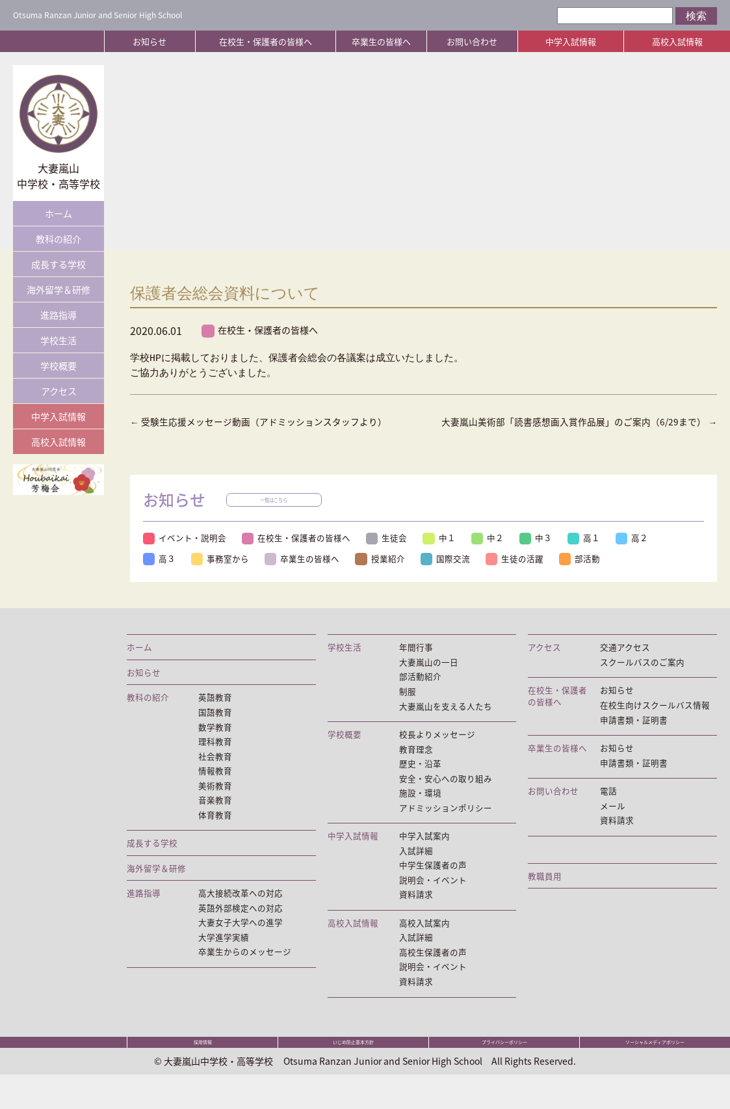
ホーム (58, 213)
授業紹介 (384, 573)
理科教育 (215, 759)
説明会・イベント (433, 901)
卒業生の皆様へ (381, 41)
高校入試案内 (424, 945)
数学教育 (215, 743)
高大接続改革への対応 (240, 914)
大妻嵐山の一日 (428, 678)
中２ (493, 553)
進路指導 (58, 314)
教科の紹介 (58, 238)
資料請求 (416, 916)
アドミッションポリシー (445, 827)
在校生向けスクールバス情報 (655, 721)
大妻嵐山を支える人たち (445, 722)
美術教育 (215, 804)
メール (612, 824)
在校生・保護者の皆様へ (265, 41)
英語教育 (215, 713)
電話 (608, 809)
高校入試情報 (677, 41)
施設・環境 (420, 812)
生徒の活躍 (521, 573)
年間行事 (416, 663)
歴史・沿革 (420, 782)
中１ (443, 553)
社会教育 (215, 774)
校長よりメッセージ (437, 752)
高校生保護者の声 (433, 975)
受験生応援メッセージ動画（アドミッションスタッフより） (267, 423)
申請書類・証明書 (634, 736)
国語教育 (215, 728)
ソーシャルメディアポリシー (655, 1071)
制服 (407, 708)
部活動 (587, 573)
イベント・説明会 (185, 553)
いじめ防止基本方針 (353, 1071)
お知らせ (149, 41)
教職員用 (545, 896)
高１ (591, 553)
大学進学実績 (223, 959)
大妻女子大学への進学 (240, 944)
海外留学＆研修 (58, 289)
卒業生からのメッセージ (244, 974)
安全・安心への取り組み (445, 797)
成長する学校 (58, 264)
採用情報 (203, 1071)
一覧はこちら (276, 515)
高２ (641, 553)
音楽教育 (215, 819)
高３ (160, 573)
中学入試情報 (570, 41)
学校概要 (58, 365)
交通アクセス (625, 663)
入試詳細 (416, 871)
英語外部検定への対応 (240, 929)
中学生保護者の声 (433, 886)
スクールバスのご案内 (642, 678)
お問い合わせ (472, 41)
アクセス (59, 390)
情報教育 (215, 789)
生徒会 (390, 553)
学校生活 (58, 340)
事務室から (222, 573)
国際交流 (450, 573)
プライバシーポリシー (504, 1071)
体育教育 (215, 834)
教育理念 (416, 767)
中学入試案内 (424, 856)
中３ (542, 553)
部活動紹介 (420, 693)
